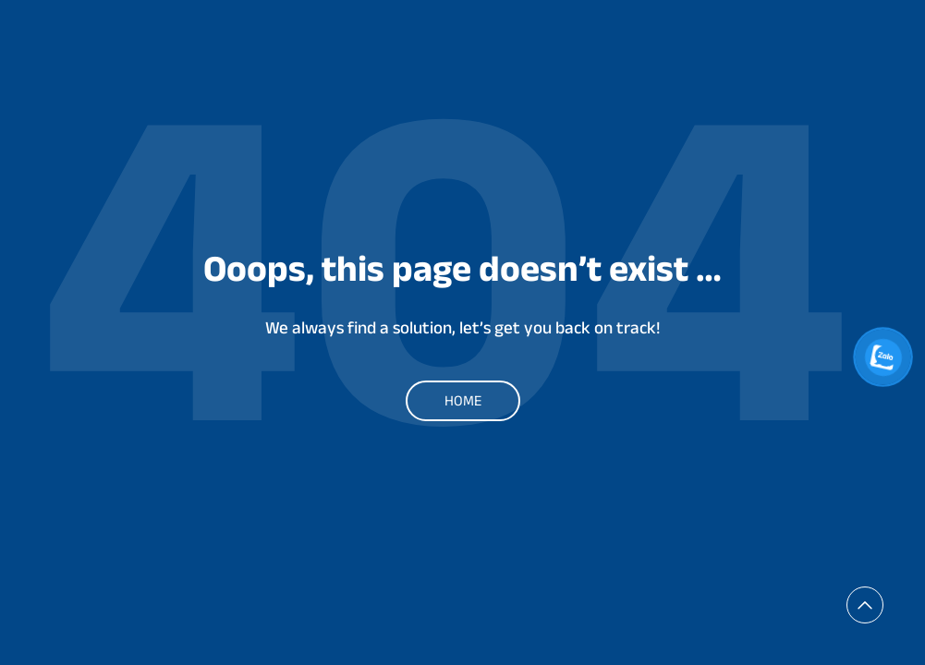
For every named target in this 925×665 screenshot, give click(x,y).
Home (462, 400)
